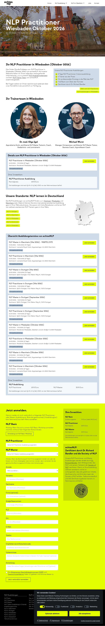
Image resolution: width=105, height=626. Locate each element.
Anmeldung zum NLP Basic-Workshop (20, 434)
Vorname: (9, 476)
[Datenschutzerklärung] (42, 621)
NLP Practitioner (9, 600)
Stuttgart (47, 201)
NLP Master (8, 602)
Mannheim (10, 203)
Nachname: (10, 484)
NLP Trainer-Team (19, 78)
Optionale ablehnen (52, 614)
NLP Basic (7, 598)
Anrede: (9, 467)
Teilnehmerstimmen (10, 619)
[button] (61, 3)
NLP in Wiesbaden (10, 613)
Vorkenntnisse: (11, 553)
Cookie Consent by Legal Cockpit (90, 621)
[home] (8, 3)
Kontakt (96, 3)
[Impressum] (55, 621)
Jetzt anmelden (89, 161)
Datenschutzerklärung (16, 574)
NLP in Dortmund (9, 615)
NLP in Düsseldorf (10, 617)
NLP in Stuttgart (9, 611)
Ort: (7, 518)
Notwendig (49, 607)
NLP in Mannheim (10, 608)
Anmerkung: (10, 563)
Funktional (64, 607)
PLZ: (7, 510)
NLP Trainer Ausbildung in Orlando (15, 604)
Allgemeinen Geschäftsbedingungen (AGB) (27, 572)
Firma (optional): (12, 493)
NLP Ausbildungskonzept (38, 76)
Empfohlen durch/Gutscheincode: (18, 544)
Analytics (79, 607)
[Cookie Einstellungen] (67, 621)
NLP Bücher (33, 604)
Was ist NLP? (33, 598)
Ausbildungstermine (10, 606)
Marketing (93, 607)
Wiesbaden (56, 201)
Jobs (89, 3)
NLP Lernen (33, 600)
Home (49, 3)
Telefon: (9, 535)
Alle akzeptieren (85, 614)
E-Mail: (8, 527)
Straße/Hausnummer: (13, 501)
